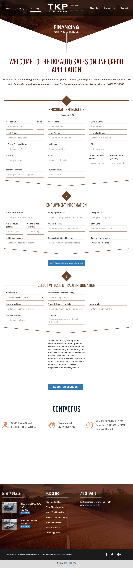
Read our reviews (54, 522)
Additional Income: (14, 238)
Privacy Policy (60, 554)
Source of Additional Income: (60, 238)
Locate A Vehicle (53, 527)
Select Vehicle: (12, 292)
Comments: (53, 315)
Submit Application (65, 386)
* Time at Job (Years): (12, 225)
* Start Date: (95, 224)
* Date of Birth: (96, 121)
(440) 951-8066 (69, 31)
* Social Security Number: (17, 144)
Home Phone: (54, 133)
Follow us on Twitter (92, 505)
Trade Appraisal (53, 532)
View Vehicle (25, 513)
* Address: (52, 144)
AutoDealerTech (31, 554)
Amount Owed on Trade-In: (59, 304)
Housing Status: (55, 169)
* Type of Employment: (99, 238)
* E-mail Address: (97, 133)
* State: (9, 155)
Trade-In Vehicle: (13, 304)
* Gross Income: (55, 224)
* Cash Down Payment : (61, 292)
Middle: (40, 121)
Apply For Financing (55, 512)
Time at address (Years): (96, 157)
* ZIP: (50, 155)
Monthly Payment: (14, 169)
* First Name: (12, 121)
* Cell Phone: (12, 133)
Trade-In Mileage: (14, 315)
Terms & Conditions (46, 554)
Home (7, 8)
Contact (124, 8)
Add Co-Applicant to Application (66, 263)
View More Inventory (55, 507)
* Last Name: (54, 121)
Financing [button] (35, 8)
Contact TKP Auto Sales (56, 517)
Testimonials (109, 8)
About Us (94, 8)
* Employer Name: (14, 212)
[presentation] (68, 374)
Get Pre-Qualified (54, 502)
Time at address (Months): (117, 157)
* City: (92, 144)
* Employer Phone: (56, 212)
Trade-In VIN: (95, 304)
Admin (69, 554)
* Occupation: (95, 212)
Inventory (20, 8)
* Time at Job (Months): (33, 225)
